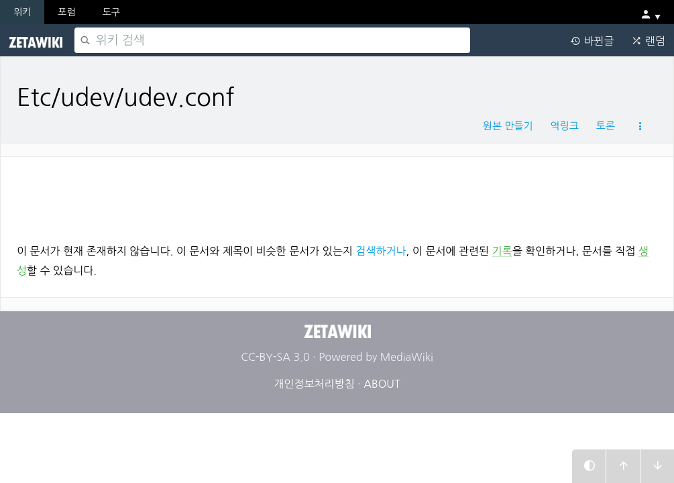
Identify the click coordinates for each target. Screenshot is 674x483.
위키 (22, 12)
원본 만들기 (508, 126)
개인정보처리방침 (314, 383)
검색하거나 (380, 251)
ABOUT (381, 383)
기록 (502, 251)
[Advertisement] (337, 195)
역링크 (564, 126)
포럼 (66, 12)
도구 (111, 12)
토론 (605, 126)
